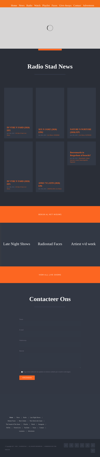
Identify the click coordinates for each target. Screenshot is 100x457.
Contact (41, 427)
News (18, 417)
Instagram (41, 424)
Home (11, 417)
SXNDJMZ (56, 135)
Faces (34, 427)
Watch (33, 424)
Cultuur (87, 158)
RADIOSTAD (22, 446)
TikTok (8, 427)
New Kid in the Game (36, 421)
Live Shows (50, 135)
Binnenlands (82, 158)
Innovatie (72, 160)
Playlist (25, 424)
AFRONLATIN (51, 189)
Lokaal (77, 160)
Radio (25, 417)
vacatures (22, 431)
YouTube (26, 427)
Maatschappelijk (83, 160)
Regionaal (72, 162)
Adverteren (31, 431)
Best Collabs (22, 421)
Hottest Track (12, 421)
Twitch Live (17, 427)
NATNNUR (88, 135)
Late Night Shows (35, 417)
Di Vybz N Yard (19, 133)
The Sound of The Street (13, 424)
